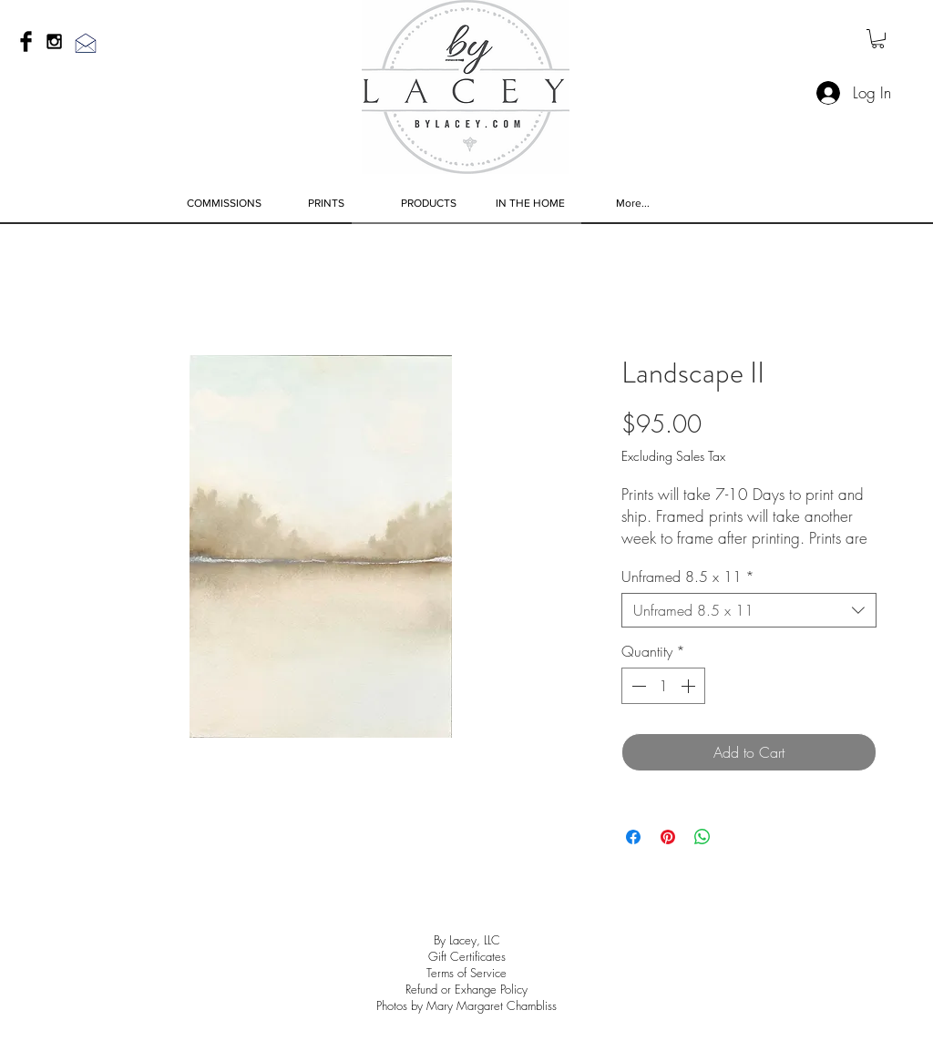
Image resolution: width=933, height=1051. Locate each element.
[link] (877, 38)
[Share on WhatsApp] (702, 837)
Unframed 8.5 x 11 (687, 576)
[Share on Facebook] (633, 837)
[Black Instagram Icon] (54, 41)
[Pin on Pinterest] (668, 837)
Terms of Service (466, 972)
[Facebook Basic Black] (25, 41)
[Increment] (689, 685)
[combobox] (749, 610)
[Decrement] (637, 685)
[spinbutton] (663, 685)
